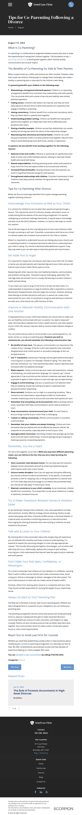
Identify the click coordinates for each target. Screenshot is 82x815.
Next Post (67, 667)
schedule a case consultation (28, 655)
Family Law (41, 768)
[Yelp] (46, 792)
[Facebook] (35, 792)
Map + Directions (41, 753)
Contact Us (41, 781)
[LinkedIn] (41, 792)
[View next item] (19, 708)
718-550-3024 (41, 733)
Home (41, 763)
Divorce (22, 660)
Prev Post (15, 667)
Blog (41, 777)
